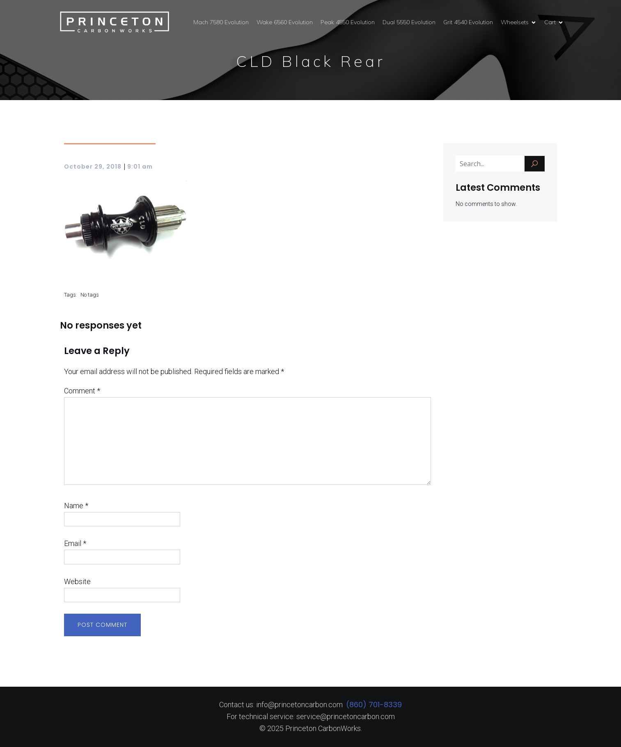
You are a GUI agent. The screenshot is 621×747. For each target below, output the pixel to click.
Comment (82, 390)
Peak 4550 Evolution (348, 22)
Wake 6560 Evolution (285, 22)
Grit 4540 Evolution (468, 22)
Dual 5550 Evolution (409, 22)
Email (75, 543)
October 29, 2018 (92, 166)
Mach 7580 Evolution (221, 22)
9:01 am (140, 166)
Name (76, 505)
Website (77, 581)
